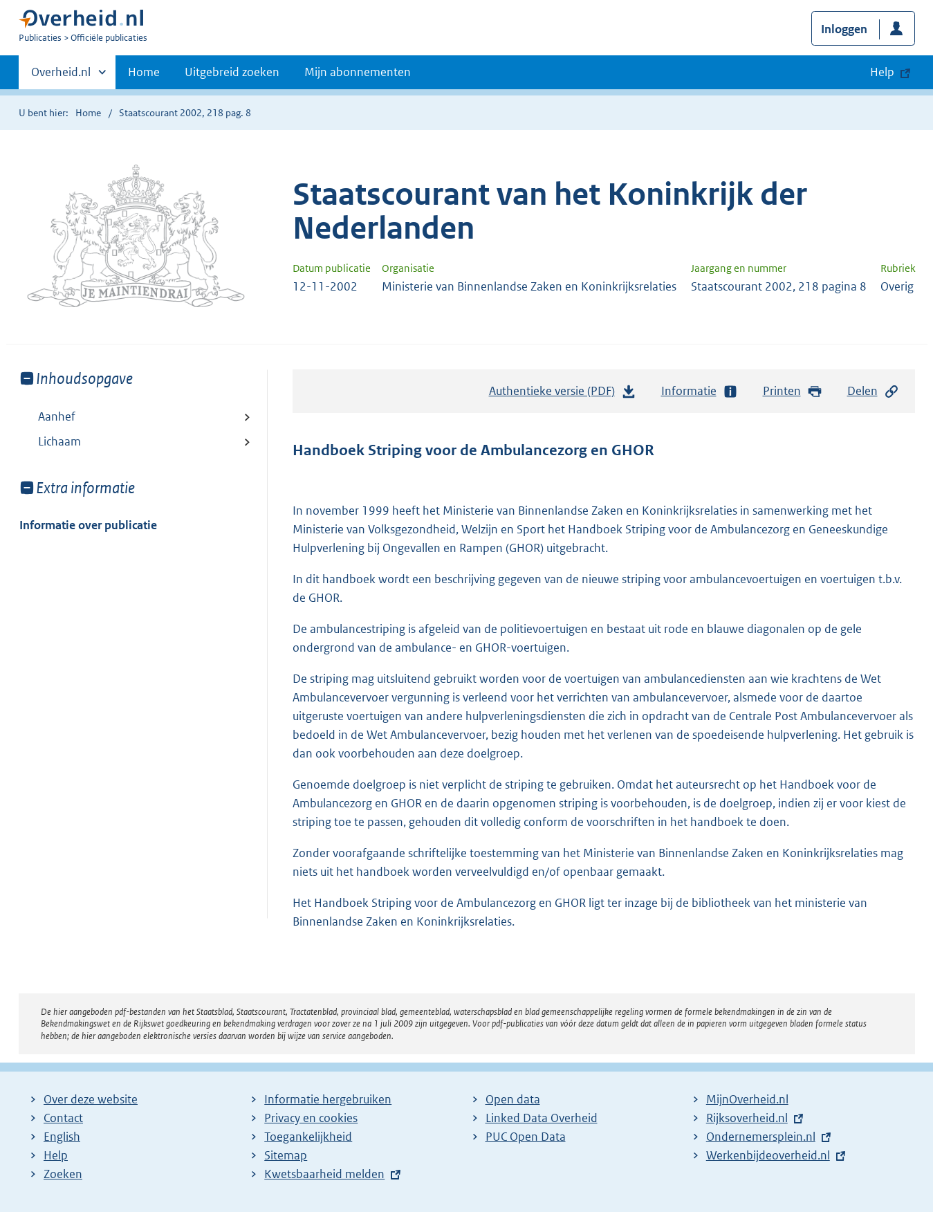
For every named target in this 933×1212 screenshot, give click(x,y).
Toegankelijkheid (308, 1136)
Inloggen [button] (844, 29)
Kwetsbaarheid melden (324, 1174)
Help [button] (882, 72)
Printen (793, 391)
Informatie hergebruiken (327, 1099)
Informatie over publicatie (88, 525)
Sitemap (285, 1155)
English (62, 1136)
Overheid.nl (61, 76)
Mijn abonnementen (357, 72)
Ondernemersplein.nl (760, 1136)
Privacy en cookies (311, 1118)
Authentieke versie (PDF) (563, 394)
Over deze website (91, 1099)
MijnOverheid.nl (747, 1099)
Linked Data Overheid (542, 1118)
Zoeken (63, 1174)
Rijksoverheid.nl (747, 1118)
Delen (873, 391)
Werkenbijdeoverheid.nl (768, 1155)
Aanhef (56, 416)
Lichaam (59, 441)
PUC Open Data (526, 1136)
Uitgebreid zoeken (232, 72)
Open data (513, 1099)
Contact (63, 1118)
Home (144, 72)
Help (56, 1155)
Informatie (700, 391)
